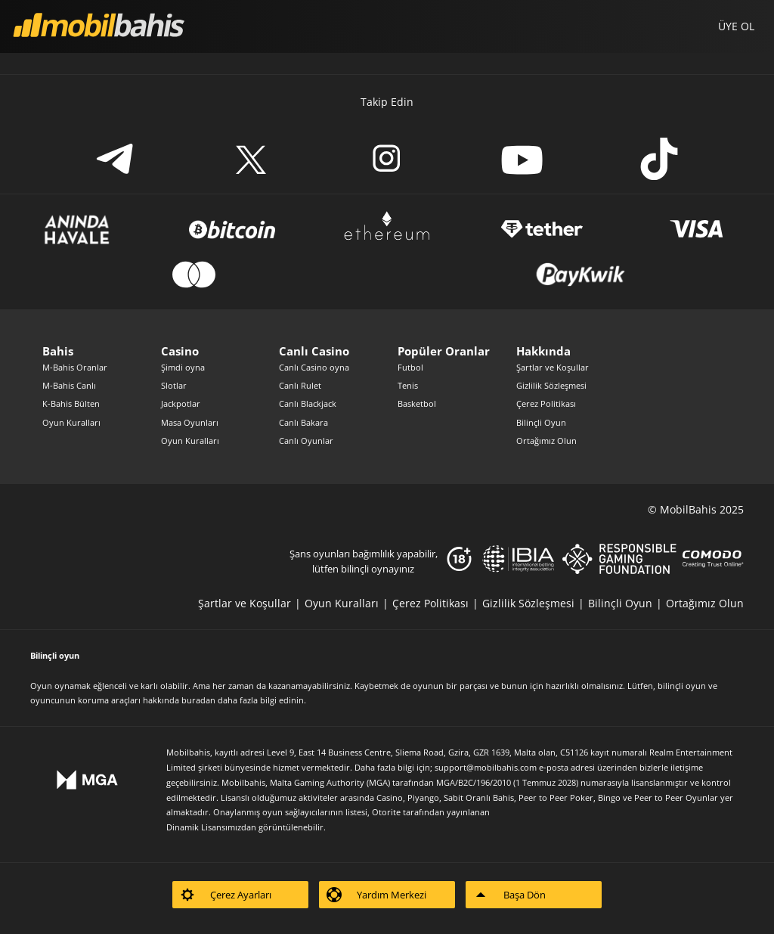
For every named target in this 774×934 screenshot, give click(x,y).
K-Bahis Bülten (71, 403)
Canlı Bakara (303, 422)
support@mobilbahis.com (486, 767)
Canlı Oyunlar (306, 440)
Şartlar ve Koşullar (552, 367)
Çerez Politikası (546, 403)
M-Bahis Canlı (69, 385)
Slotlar (174, 385)
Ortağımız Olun (546, 440)
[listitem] (251, 603)
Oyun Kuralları (71, 422)
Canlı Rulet (300, 385)
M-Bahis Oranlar (74, 367)
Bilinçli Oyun (541, 422)
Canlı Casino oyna (314, 367)
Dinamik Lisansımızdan (211, 827)
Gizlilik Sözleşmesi (551, 385)
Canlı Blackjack (307, 403)
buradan (198, 700)
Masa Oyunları (189, 422)
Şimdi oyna (183, 367)
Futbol (410, 367)
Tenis (408, 385)
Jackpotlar (180, 403)
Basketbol (417, 403)
